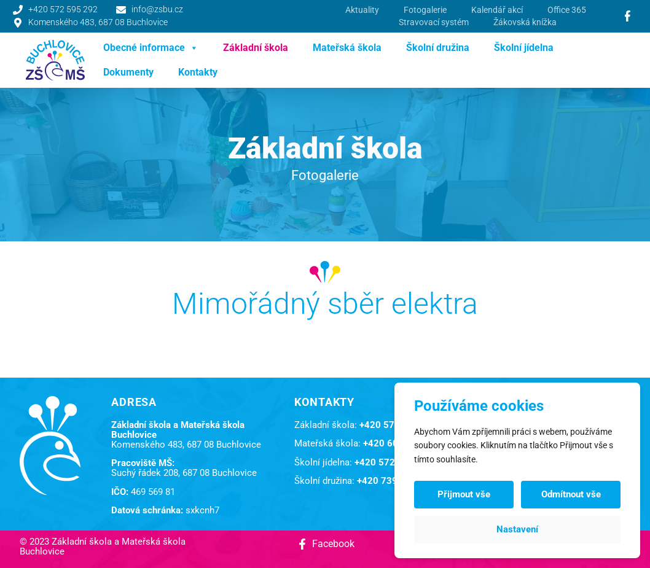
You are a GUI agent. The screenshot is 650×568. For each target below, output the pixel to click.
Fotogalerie (425, 10)
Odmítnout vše (571, 494)
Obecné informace (150, 48)
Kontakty (197, 72)
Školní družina (437, 47)
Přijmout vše (463, 494)
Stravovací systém (434, 22)
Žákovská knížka (525, 22)
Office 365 (566, 10)
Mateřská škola (347, 47)
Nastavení (517, 529)
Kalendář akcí (497, 10)
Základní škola (255, 47)
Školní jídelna (524, 47)
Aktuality (362, 10)
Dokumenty (128, 72)
